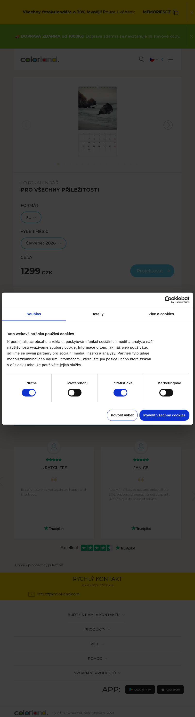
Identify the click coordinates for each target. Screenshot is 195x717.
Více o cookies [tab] (161, 314)
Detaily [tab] (97, 314)
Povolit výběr (122, 415)
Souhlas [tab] (34, 314)
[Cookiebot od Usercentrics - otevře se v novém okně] (168, 300)
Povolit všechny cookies (164, 415)
